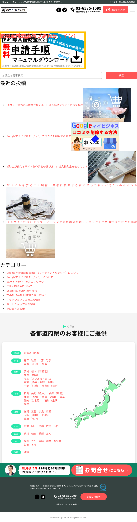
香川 (26, 433)
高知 (48, 433)
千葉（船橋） (32, 385)
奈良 (41, 411)
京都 (48, 411)
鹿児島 (57, 441)
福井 (26, 404)
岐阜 (62, 396)
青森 (26, 360)
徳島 (34, 433)
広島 (48, 426)
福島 (44, 364)
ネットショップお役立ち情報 (23, 299)
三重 (34, 411)
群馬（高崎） (32, 375)
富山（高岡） (49, 396)
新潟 (26, 393)
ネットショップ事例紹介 (20, 304)
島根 (41, 426)
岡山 (34, 426)
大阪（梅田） (32, 415)
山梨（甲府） (57, 393)
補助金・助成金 (15, 308)
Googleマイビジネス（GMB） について (29, 277)
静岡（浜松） (32, 396)
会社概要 (114, 1)
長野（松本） (39, 393)
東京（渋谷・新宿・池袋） (39, 382)
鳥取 (26, 426)
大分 (34, 441)
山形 (41, 360)
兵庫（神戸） (32, 418)
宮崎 (41, 441)
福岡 (26, 441)
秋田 (34, 360)
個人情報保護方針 (127, 1)
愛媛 (41, 433)
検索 (121, 75)
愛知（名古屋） (33, 400)
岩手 (48, 360)
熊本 (48, 441)
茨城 (26, 371)
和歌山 (46, 415)
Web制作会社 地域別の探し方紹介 (26, 295)
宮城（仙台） (32, 364)
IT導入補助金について (19, 286)
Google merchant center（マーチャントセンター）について (42, 272)
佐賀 (26, 444)
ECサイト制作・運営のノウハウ (25, 281)
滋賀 (26, 411)
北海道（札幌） (33, 353)
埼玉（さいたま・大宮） (38, 378)
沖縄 (26, 452)
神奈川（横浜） (51, 385)
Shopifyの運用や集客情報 (21, 290)
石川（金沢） (52, 400)
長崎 (34, 444)
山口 (56, 426)
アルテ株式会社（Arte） (29, 35)
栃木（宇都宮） (40, 371)
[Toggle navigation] (133, 10)
